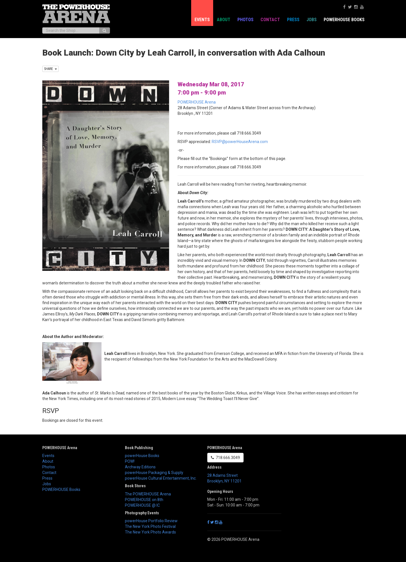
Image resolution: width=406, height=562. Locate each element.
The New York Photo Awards (150, 532)
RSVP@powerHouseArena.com (240, 141)
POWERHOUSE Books (344, 19)
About (223, 19)
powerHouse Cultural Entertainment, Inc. (161, 478)
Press (293, 19)
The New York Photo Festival (150, 526)
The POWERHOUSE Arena (148, 494)
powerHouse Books (142, 455)
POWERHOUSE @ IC (142, 505)
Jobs (311, 19)
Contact (270, 19)
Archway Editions (140, 467)
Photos (245, 19)
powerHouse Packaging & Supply (154, 472)
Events (202, 19)
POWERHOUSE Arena (197, 102)
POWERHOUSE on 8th (144, 499)
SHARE (50, 69)
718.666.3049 (225, 457)
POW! (129, 461)
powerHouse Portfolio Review (151, 521)
